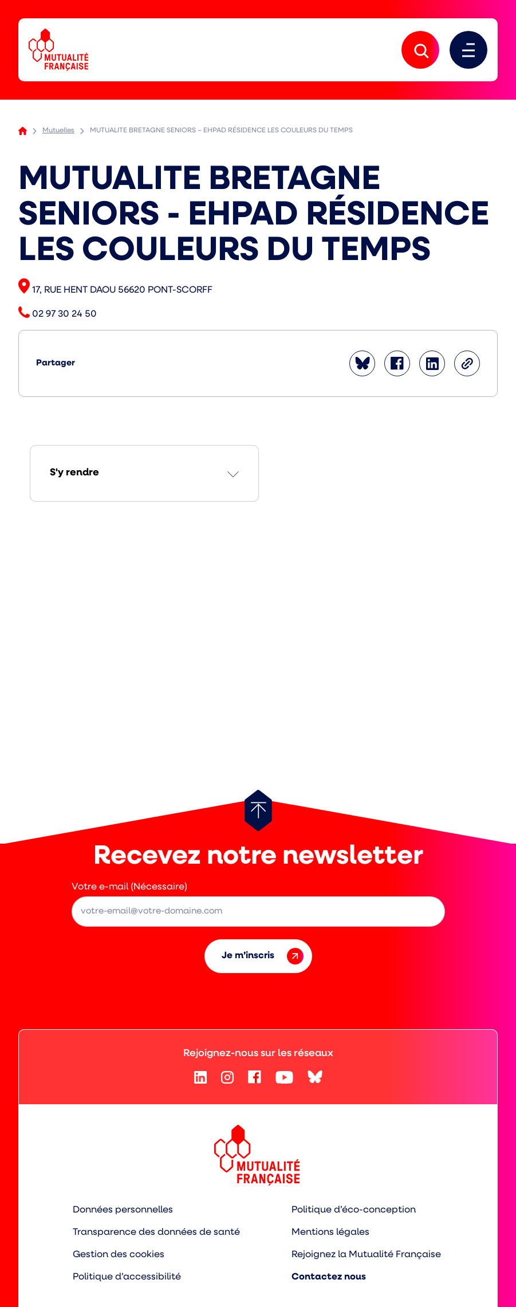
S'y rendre (74, 473)
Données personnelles (123, 1210)
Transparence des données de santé (156, 1232)
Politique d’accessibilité (127, 1277)
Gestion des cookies (118, 1254)
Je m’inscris (263, 956)
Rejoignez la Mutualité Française (366, 1254)
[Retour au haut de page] (258, 810)
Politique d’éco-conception (354, 1210)
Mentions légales (330, 1232)
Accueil (22, 131)
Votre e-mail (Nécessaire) (129, 887)
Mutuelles (58, 130)
